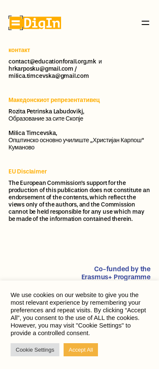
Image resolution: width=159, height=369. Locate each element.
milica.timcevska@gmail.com (48, 76)
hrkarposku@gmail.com (40, 68)
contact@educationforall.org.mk (52, 61)
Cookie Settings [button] (35, 350)
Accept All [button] (81, 350)
